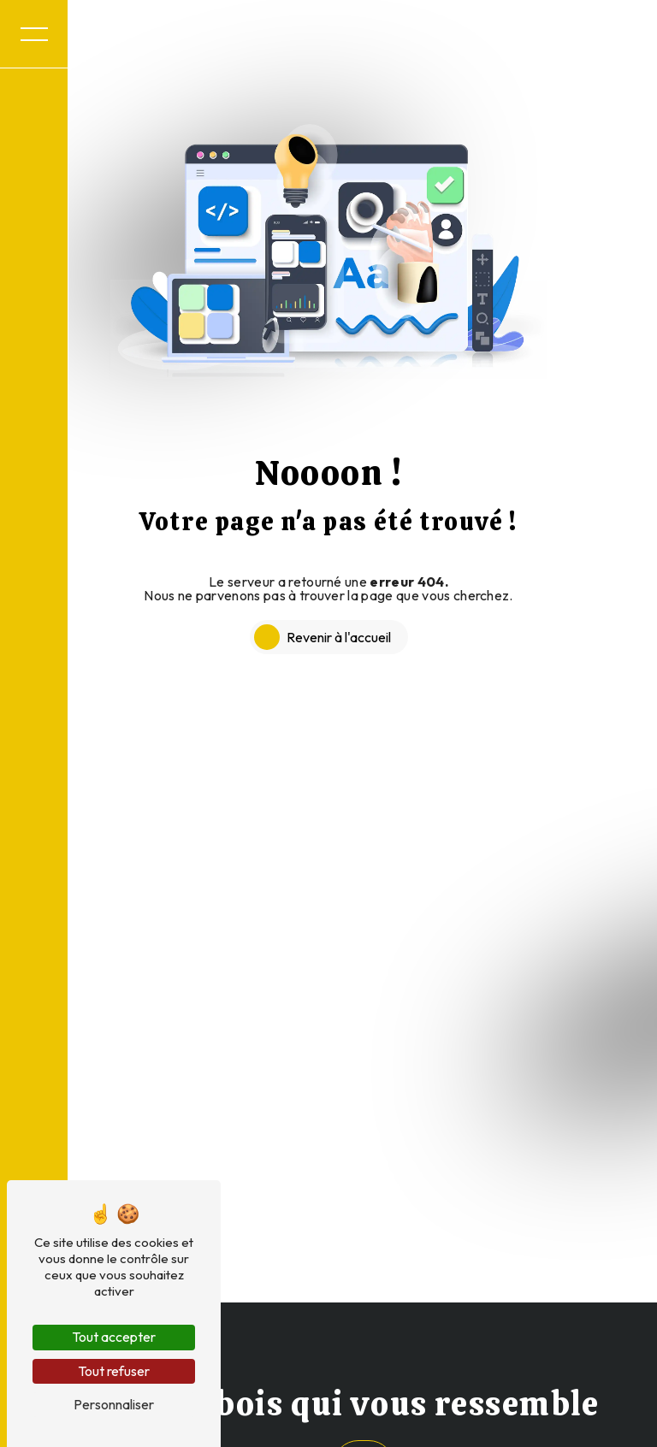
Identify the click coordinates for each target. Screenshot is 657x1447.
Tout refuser (114, 1370)
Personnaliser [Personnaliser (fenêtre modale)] (114, 1404)
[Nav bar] (34, 34)
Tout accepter (114, 1336)
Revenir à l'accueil (339, 637)
